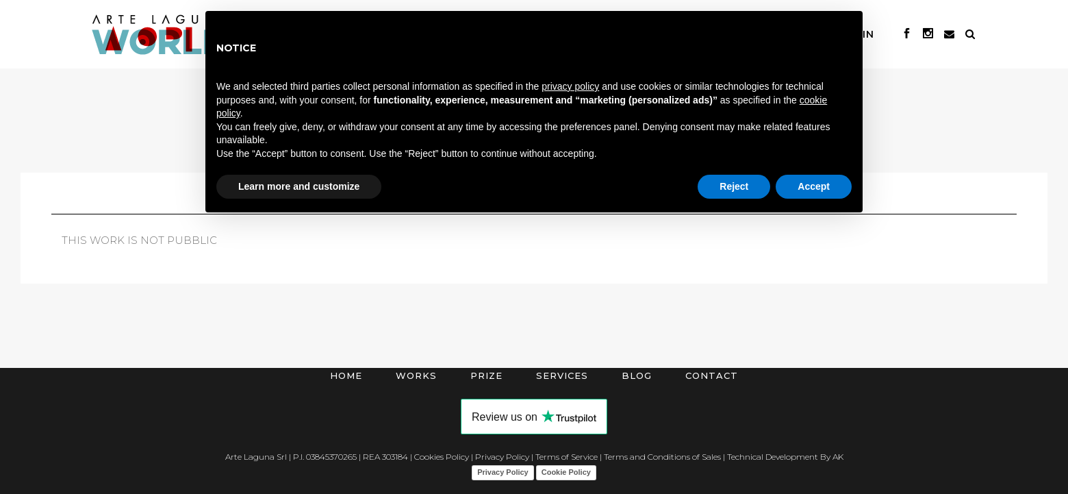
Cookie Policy (566, 472)
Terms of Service (566, 457)
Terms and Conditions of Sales (662, 457)
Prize (486, 375)
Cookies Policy (441, 457)
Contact (711, 375)
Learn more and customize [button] (298, 186)
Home (346, 375)
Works (416, 375)
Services (562, 375)
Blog (637, 375)
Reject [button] (734, 186)
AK (837, 457)
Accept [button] (814, 186)
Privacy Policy (502, 457)
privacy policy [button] (570, 86)
